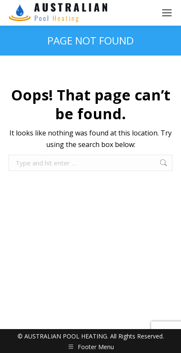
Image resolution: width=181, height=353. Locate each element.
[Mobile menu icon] (166, 12)
